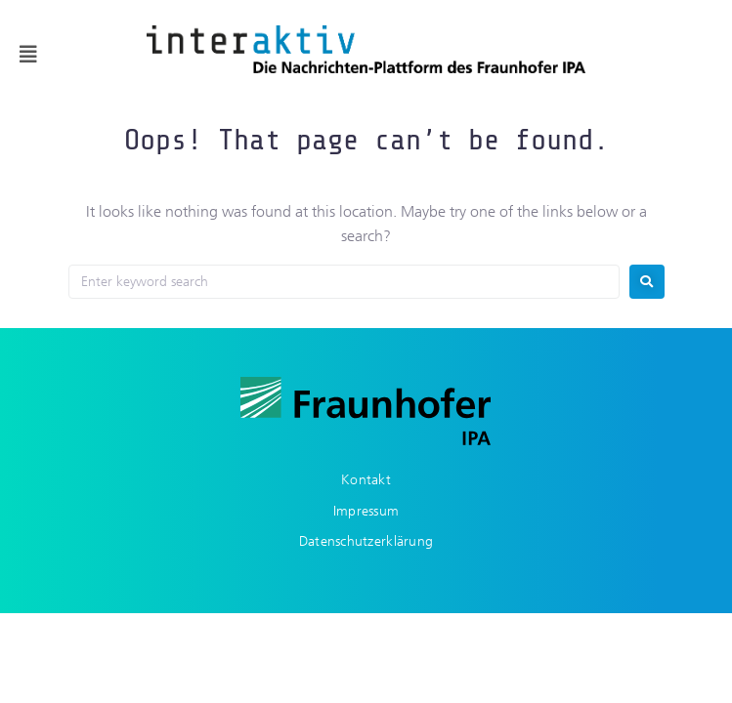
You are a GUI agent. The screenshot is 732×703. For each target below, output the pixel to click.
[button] (28, 54)
